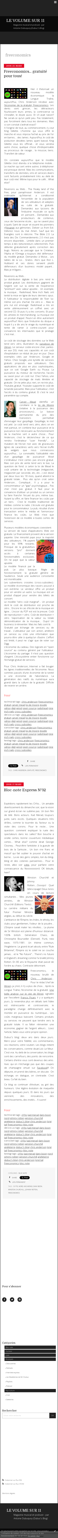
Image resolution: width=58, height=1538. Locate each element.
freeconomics (45, 701)
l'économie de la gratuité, (26, 105)
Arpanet (10, 227)
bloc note (28, 1124)
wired (19, 708)
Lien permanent (29, 766)
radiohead (42, 708)
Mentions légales (8, 1493)
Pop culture (10, 1390)
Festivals (9, 1368)
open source (30, 708)
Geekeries (9, 1399)
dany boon (45, 1115)
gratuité (30, 770)
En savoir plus (34, 1535)
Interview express (12, 1372)
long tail (39, 1160)
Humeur (9, 1351)
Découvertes (11, 1363)
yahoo (7, 708)
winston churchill (34, 1118)
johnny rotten (17, 1118)
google (43, 705)
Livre (7, 1355)
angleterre (9, 1121)
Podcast (9, 1386)
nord (6, 1118)
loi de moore (32, 705)
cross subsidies (23, 711)
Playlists (9, 1381)
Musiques (9, 1359)
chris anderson (29, 701)
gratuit (7, 705)
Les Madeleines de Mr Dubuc (17, 1377)
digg (13, 708)
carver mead (18, 705)
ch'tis (24, 1115)
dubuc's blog (23, 1121)
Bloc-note (9, 1347)
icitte (26, 864)
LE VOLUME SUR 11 (25, 20)
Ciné (8, 1395)
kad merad (33, 1115)
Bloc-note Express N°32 (25, 790)
